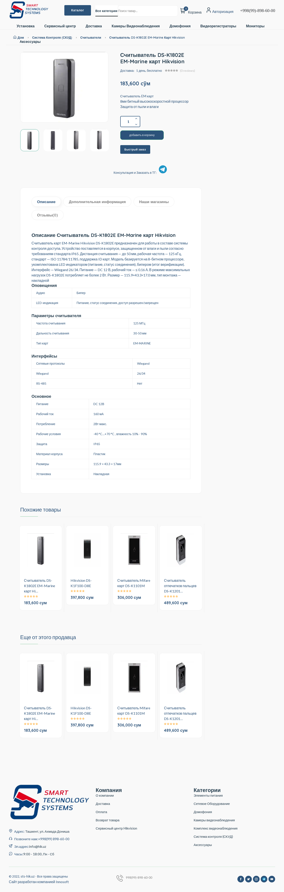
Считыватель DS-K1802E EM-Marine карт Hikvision (147, 38)
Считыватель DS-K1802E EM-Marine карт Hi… (39, 585)
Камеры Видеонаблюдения (136, 26)
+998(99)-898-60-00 (257, 10)
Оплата (101, 812)
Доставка (94, 26)
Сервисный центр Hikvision (116, 828)
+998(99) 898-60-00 (53, 839)
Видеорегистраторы (218, 26)
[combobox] (106, 10)
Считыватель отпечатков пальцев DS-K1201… (180, 585)
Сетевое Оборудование (212, 804)
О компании (105, 795)
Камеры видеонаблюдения (214, 820)
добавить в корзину (142, 135)
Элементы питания (208, 795)
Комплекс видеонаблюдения (216, 828)
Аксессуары (203, 845)
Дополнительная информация (97, 201)
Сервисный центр (60, 26)
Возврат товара (107, 820)
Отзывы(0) (47, 215)
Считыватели (91, 38)
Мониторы (255, 26)
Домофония (180, 26)
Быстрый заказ (135, 149)
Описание (46, 201)
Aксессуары (30, 42)
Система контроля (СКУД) (52, 38)
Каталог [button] (77, 10)
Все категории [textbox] (106, 11)
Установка (26, 26)
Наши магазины (154, 201)
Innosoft (62, 882)
